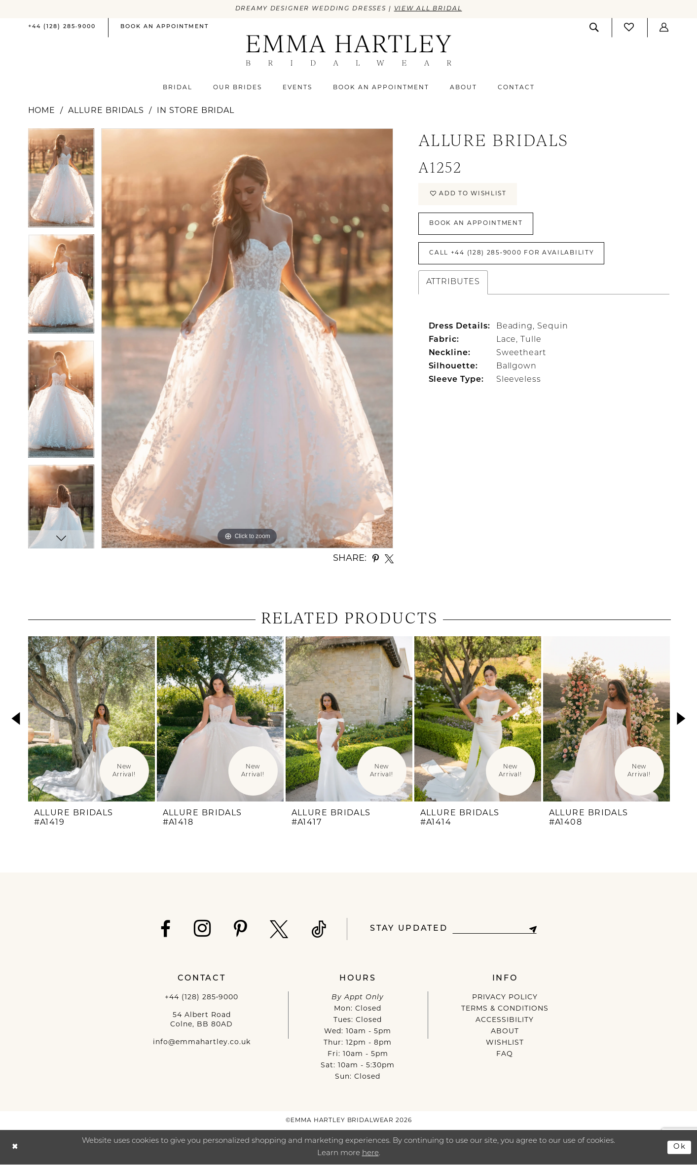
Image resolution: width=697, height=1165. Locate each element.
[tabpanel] (61, 181)
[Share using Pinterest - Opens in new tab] (375, 558)
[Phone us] (62, 27)
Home (42, 111)
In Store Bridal (195, 111)
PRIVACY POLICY (505, 997)
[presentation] (91, 719)
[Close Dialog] (15, 1147)
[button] (664, 27)
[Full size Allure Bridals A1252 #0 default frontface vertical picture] (247, 338)
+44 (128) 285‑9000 (202, 997)
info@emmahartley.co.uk (202, 1042)
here (370, 1154)
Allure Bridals (106, 111)
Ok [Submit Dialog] (679, 1147)
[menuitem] (62, 27)
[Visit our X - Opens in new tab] (279, 929)
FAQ (504, 1054)
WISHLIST (505, 1043)
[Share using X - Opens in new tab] (389, 558)
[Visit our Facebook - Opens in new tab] (165, 929)
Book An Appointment (476, 223)
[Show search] (594, 27)
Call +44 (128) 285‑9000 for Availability (511, 253)
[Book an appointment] (164, 27)
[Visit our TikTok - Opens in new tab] (319, 929)
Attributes (453, 282)
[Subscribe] (533, 929)
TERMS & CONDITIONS (505, 1009)
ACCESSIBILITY (505, 1020)
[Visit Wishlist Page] (629, 27)
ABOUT (505, 1031)
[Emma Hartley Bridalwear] (348, 51)
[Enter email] (494, 929)
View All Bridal (428, 9)
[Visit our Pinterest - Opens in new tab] (240, 929)
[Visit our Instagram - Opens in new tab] (202, 928)
